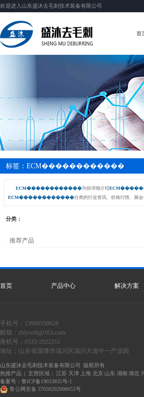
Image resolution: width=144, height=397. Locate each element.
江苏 (61, 373)
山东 (109, 373)
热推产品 (11, 373)
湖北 (134, 373)
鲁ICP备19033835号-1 (47, 381)
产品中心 (63, 285)
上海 (85, 373)
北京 (98, 373)
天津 (73, 373)
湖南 (122, 373)
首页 (6, 285)
